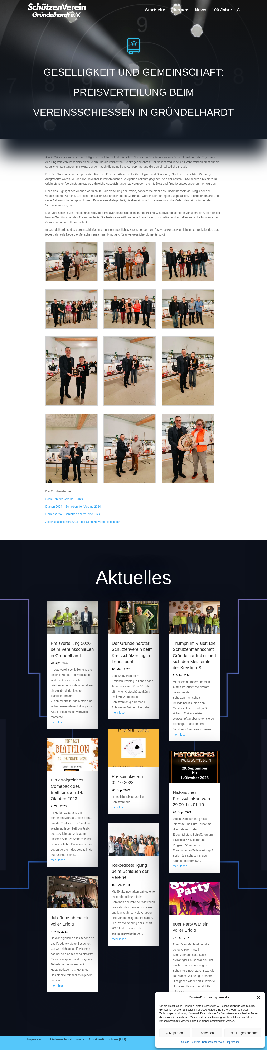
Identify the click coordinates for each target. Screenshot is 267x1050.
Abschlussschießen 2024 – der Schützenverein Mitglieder (82, 521)
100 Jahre (222, 10)
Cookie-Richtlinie (190, 1042)
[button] (259, 997)
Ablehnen (207, 1033)
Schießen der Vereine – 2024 (64, 499)
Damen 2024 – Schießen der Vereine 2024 (73, 506)
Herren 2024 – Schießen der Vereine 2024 (72, 514)
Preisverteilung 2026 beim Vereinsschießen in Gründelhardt (72, 649)
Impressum (233, 1042)
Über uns (179, 10)
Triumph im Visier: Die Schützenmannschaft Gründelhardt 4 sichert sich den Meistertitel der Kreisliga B (194, 655)
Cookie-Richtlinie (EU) (107, 1039)
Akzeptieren (174, 1033)
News (200, 10)
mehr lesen (58, 722)
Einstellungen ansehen (242, 1033)
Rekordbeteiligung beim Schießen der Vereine (130, 871)
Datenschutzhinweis (213, 1042)
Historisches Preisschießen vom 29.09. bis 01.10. (191, 798)
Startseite (155, 10)
